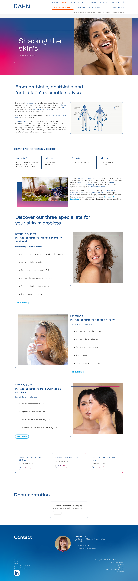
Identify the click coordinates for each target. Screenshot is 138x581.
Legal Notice (120, 565)
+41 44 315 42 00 (82, 545)
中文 (119, 2)
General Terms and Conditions (115, 569)
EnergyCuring (55, 2)
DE (116, 2)
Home (75, 12)
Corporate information (117, 562)
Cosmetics (65, 2)
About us (84, 2)
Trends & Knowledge (111, 12)
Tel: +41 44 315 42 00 (22, 566)
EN (113, 2)
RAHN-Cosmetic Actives (62, 7)
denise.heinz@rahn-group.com (86, 548)
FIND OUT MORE (22, 303)
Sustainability (75, 2)
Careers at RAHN (95, 2)
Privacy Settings (119, 571)
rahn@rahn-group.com (22, 568)
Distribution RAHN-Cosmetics (89, 7)
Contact (105, 2)
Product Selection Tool (114, 7)
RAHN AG (109, 560)
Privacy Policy (120, 567)
